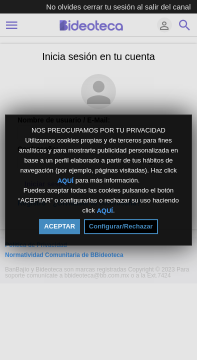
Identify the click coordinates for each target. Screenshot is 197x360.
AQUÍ (66, 180)
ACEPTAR (59, 226)
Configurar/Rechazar (121, 226)
